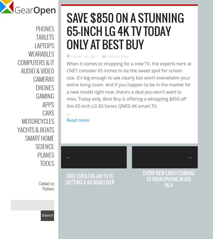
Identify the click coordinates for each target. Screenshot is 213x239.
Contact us (46, 183)
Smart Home (39, 137)
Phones (45, 28)
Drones (45, 87)
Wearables (41, 53)
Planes (45, 154)
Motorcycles (38, 121)
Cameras (43, 78)
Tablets (45, 36)
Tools (47, 163)
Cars (48, 112)
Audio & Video (37, 70)
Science (45, 146)
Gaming (45, 95)
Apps (48, 104)
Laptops (44, 45)
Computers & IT (36, 62)
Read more (78, 120)
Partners (48, 189)
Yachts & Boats (35, 129)
